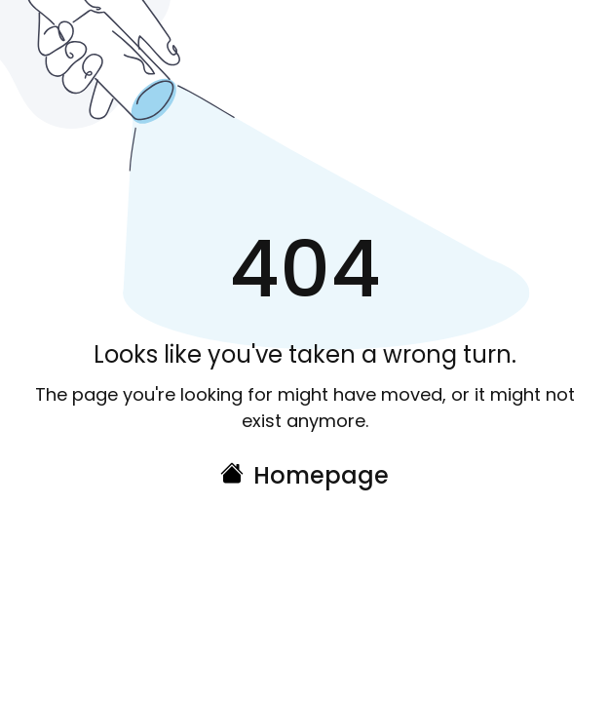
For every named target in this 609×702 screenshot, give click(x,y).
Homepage (321, 475)
